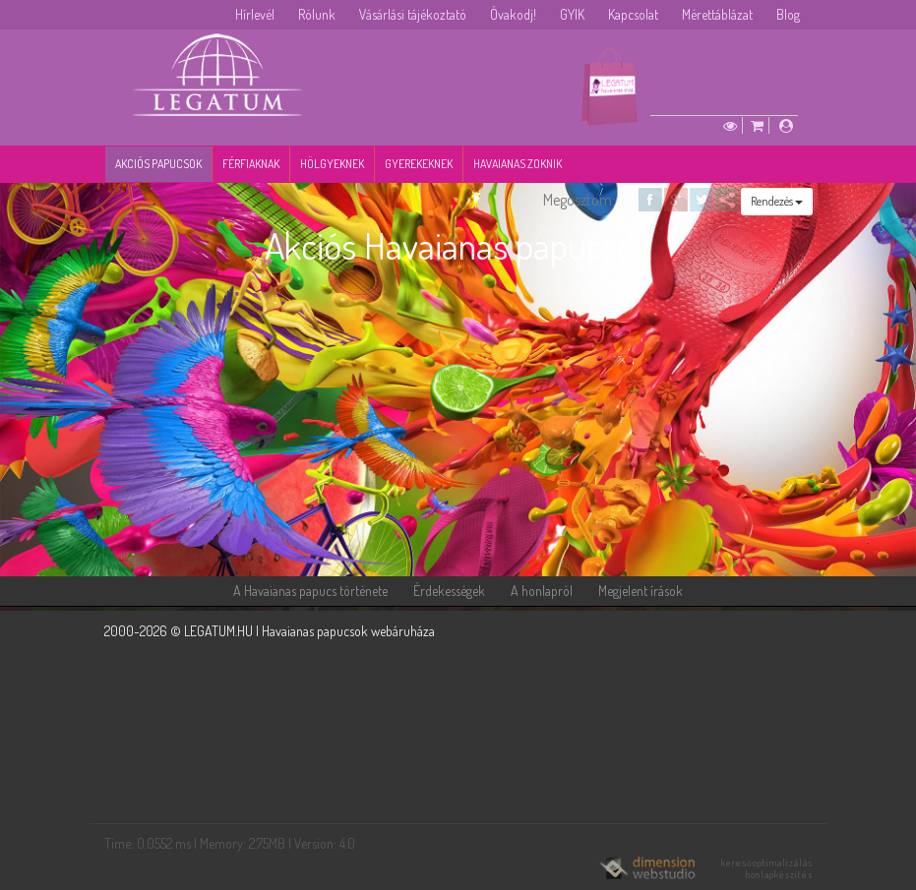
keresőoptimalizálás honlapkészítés (767, 868)
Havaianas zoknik (517, 163)
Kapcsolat (633, 14)
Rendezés (777, 201)
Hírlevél (255, 14)
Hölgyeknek (332, 163)
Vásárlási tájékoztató (412, 14)
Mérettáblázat (717, 14)
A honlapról (542, 590)
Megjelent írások (640, 590)
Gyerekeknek (419, 163)
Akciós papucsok (158, 163)
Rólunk (317, 14)
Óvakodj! (513, 14)
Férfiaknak (250, 163)
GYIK (572, 14)
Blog (788, 14)
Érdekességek (449, 590)
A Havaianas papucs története (310, 590)
